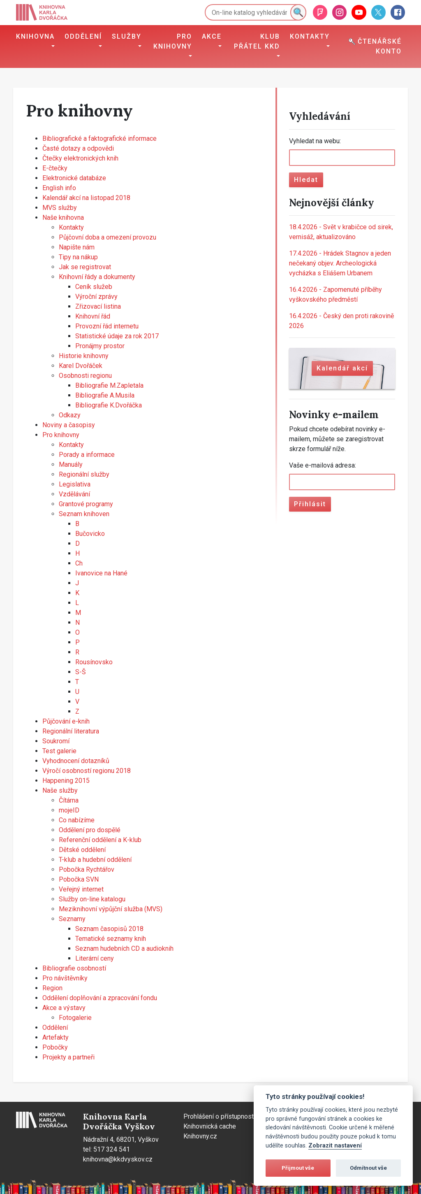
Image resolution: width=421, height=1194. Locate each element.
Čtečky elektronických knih (80, 158)
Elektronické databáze (74, 178)
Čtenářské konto (375, 46)
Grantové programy (86, 504)
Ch (79, 563)
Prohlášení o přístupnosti (219, 1116)
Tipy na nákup (78, 257)
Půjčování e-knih (66, 721)
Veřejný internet (81, 889)
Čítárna (69, 800)
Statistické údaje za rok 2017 (117, 336)
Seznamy (72, 919)
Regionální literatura (70, 731)
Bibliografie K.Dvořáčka (108, 405)
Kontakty (310, 36)
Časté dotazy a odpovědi (78, 148)
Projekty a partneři (68, 1057)
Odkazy (70, 415)
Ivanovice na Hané (101, 573)
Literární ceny (94, 958)
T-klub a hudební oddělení (95, 859)
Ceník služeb (93, 287)
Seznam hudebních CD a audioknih (124, 948)
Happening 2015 (66, 780)
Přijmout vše (298, 1168)
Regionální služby (84, 474)
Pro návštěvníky (65, 978)
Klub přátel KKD (257, 41)
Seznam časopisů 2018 (109, 929)
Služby (126, 36)
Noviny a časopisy (68, 425)
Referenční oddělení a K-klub (100, 840)
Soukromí (55, 741)
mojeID (69, 810)
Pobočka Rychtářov (86, 869)
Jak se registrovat (85, 267)
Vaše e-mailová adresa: (322, 465)
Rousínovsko (94, 662)
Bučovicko (90, 534)
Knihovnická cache (209, 1126)
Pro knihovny (172, 41)
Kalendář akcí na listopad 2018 (86, 198)
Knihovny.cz (200, 1136)
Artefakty (55, 1037)
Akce (212, 36)
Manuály (71, 464)
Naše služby (60, 790)
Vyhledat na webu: (315, 141)
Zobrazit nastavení (335, 1145)
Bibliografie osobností (74, 968)
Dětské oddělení (82, 850)
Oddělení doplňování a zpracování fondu (99, 998)
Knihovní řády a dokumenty (97, 277)
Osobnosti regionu (85, 375)
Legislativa (74, 484)
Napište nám (77, 247)
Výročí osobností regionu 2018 (86, 771)
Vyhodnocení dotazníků (75, 761)
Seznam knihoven (84, 514)
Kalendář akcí (342, 368)
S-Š (80, 672)
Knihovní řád (92, 316)
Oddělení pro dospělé (89, 830)
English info (59, 188)
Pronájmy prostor (100, 346)
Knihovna (35, 36)
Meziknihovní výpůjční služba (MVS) (110, 909)
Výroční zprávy (96, 296)
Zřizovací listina (98, 306)
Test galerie (59, 751)
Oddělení (83, 36)
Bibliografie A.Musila (104, 395)
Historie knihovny (84, 356)
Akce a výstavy (64, 1008)
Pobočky (55, 1047)
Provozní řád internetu (107, 326)
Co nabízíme (77, 820)
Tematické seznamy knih (110, 939)
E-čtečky (54, 168)
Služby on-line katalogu (92, 899)
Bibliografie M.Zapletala (109, 385)
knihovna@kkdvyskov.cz (118, 1159)
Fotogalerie (75, 1018)
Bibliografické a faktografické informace (99, 138)
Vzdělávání (74, 494)
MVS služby (59, 208)
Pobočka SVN (79, 879)
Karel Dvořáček (80, 366)
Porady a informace (87, 455)
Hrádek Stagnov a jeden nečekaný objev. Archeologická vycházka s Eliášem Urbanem (340, 263)
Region (52, 988)
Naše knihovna (63, 217)
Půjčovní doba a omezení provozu (107, 237)
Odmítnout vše (368, 1168)
